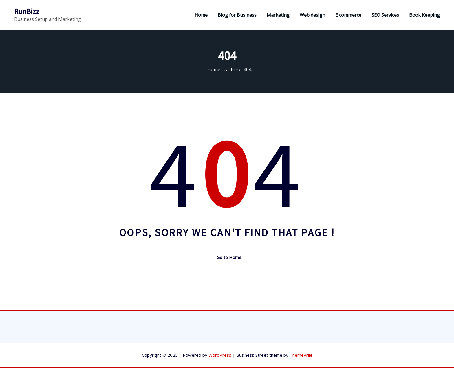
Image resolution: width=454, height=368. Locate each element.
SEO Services (385, 15)
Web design (312, 15)
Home (201, 15)
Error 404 (241, 69)
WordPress (219, 355)
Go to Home (227, 257)
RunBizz (26, 11)
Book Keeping (424, 15)
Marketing (278, 15)
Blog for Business (237, 15)
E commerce (348, 15)
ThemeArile (301, 355)
